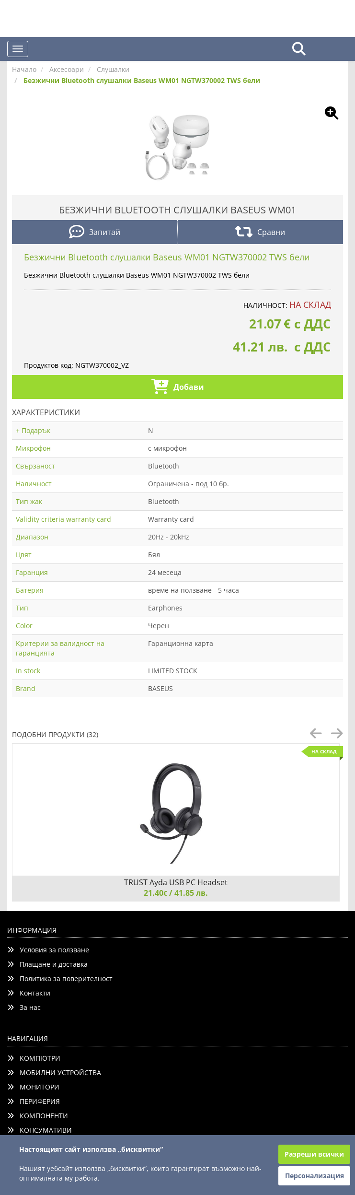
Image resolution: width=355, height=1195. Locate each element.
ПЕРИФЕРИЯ (33, 1101)
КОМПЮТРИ (33, 1058)
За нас (24, 1007)
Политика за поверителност (60, 978)
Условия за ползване (48, 949)
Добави (177, 388)
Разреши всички (314, 1154)
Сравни (260, 233)
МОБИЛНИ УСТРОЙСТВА (54, 1072)
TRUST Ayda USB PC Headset (176, 882)
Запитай (94, 233)
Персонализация (314, 1175)
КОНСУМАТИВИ (39, 1130)
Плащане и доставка (47, 964)
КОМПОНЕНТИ (37, 1115)
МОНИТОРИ (33, 1086)
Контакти (28, 992)
